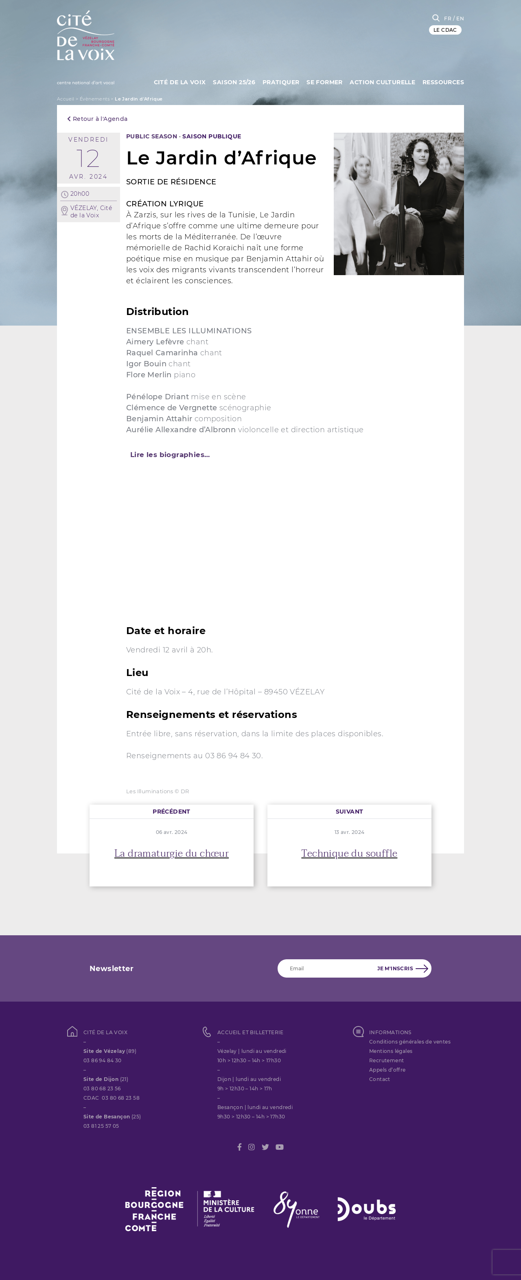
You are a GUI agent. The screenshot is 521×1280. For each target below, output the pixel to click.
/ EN (458, 18)
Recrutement (386, 1060)
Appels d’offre (387, 1070)
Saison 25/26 (231, 81)
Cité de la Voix (176, 81)
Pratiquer (279, 81)
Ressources (443, 81)
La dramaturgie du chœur (171, 853)
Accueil (65, 99)
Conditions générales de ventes (410, 1042)
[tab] (260, 454)
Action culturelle (382, 81)
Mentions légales (390, 1051)
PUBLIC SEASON (151, 136)
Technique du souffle (349, 853)
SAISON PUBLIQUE (211, 136)
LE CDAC (445, 30)
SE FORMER (323, 81)
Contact (379, 1079)
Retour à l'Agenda (97, 119)
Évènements (94, 99)
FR (447, 18)
